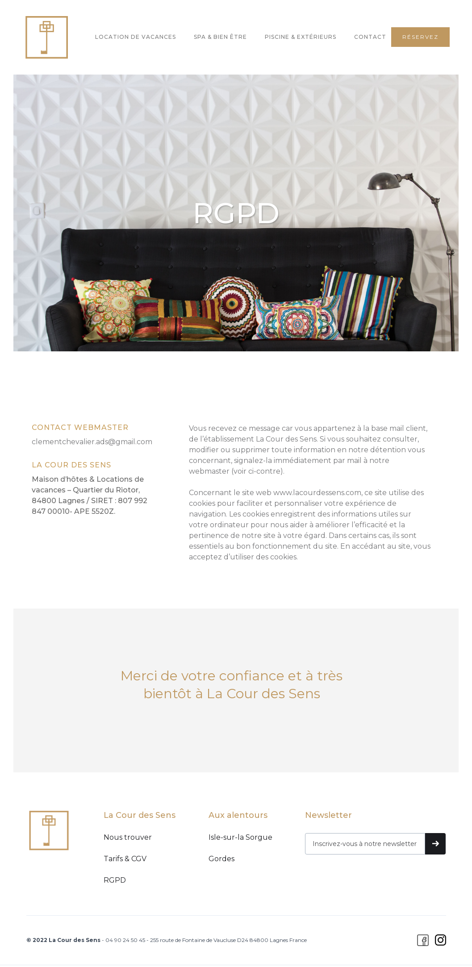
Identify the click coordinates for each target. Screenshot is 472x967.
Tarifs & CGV (125, 858)
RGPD (115, 880)
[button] (81, 35)
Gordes (221, 858)
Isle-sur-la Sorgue (240, 837)
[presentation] (373, 876)
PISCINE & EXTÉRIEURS (300, 36)
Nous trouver (128, 837)
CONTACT (370, 36)
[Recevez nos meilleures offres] (365, 843)
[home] (46, 37)
